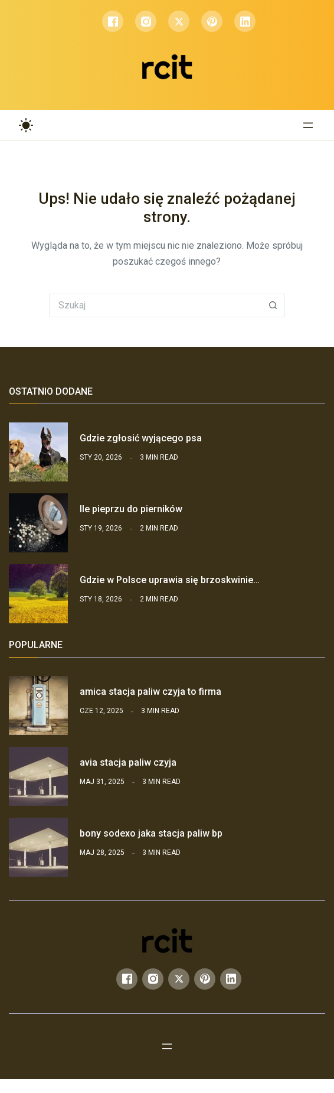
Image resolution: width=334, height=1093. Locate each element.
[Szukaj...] (155, 305)
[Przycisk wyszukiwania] (273, 305)
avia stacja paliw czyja (128, 762)
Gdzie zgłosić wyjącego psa (141, 438)
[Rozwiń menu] (308, 125)
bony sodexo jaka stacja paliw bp (151, 833)
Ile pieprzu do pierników (131, 509)
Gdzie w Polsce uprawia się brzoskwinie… (170, 579)
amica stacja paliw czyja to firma (150, 691)
